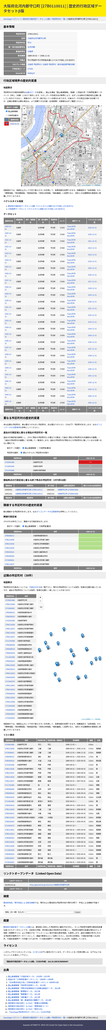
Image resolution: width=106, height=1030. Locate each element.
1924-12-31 (92, 261)
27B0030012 (9, 813)
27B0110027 (9, 781)
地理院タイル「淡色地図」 (93, 185)
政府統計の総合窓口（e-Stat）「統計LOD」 (26, 1009)
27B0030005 (9, 821)
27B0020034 (9, 797)
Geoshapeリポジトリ (12, 18)
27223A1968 (9, 764)
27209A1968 (9, 462)
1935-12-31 (92, 335)
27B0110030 (9, 809)
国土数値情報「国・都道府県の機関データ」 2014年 (29, 1000)
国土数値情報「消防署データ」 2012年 (24, 997)
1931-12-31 (92, 308)
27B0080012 (9, 535)
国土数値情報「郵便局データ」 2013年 (24, 991)
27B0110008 (9, 846)
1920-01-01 (92, 227)
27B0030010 (9, 760)
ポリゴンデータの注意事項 (47, 511)
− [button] (24, 112)
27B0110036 (9, 548)
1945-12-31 (92, 402)
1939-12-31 (92, 362)
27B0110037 (9, 564)
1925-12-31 (92, 268)
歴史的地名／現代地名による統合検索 (19, 902)
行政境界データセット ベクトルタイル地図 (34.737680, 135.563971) (36, 208)
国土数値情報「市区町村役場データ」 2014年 (27, 985)
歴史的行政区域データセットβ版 (36, 18)
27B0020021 (9, 552)
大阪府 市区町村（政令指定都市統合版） (59, 64)
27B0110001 (9, 829)
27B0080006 (9, 556)
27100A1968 (9, 466)
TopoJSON (71, 226)
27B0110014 (9, 834)
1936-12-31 (92, 342)
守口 (29, 42)
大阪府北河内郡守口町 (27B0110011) (28, 489)
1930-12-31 (92, 301)
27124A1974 (9, 825)
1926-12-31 (92, 274)
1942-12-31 (92, 382)
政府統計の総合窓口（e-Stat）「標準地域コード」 (28, 1006)
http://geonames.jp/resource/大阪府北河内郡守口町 (50, 884)
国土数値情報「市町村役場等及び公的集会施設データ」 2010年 (34, 988)
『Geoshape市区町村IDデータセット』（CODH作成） (30, 1012)
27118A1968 (9, 850)
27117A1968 (9, 470)
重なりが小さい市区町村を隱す (34, 452)
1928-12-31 (92, 288)
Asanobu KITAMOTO (31, 1025)
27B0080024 (9, 854)
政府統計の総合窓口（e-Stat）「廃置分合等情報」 (28, 1003)
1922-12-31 (92, 248)
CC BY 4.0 (37, 952)
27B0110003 (9, 842)
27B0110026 (9, 543)
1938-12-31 (92, 355)
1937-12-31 (92, 349)
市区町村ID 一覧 (58, 18)
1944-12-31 (92, 396)
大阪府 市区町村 (34, 64)
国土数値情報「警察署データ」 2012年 (24, 994)
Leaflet (83, 185)
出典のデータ (31, 92)
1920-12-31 (92, 234)
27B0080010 (9, 793)
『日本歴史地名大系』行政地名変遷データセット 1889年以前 (33, 982)
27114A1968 (9, 801)
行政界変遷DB (12, 115)
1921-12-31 (92, 241)
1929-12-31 (92, 295)
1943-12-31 (92, 389)
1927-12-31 (92, 281)
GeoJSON (70, 229)
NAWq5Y (31, 73)
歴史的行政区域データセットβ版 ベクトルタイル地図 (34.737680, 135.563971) (40, 206)
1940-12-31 (92, 369)
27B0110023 (9, 817)
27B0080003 (9, 838)
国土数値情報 (12, 111)
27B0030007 (9, 858)
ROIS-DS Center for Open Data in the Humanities (62, 1025)
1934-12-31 (92, 328)
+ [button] (24, 108)
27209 (30, 68)
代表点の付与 (34, 587)
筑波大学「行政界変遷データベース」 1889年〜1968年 (31, 979)
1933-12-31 (92, 322)
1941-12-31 (92, 375)
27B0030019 (9, 805)
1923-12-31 (92, 254)
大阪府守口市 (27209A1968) (68, 489)
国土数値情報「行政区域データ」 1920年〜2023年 (29, 976)
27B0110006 (9, 539)
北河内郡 (31, 47)
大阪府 (30, 51)
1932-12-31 (92, 315)
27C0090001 (9, 560)
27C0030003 (9, 862)
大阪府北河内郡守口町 (37, 38)
